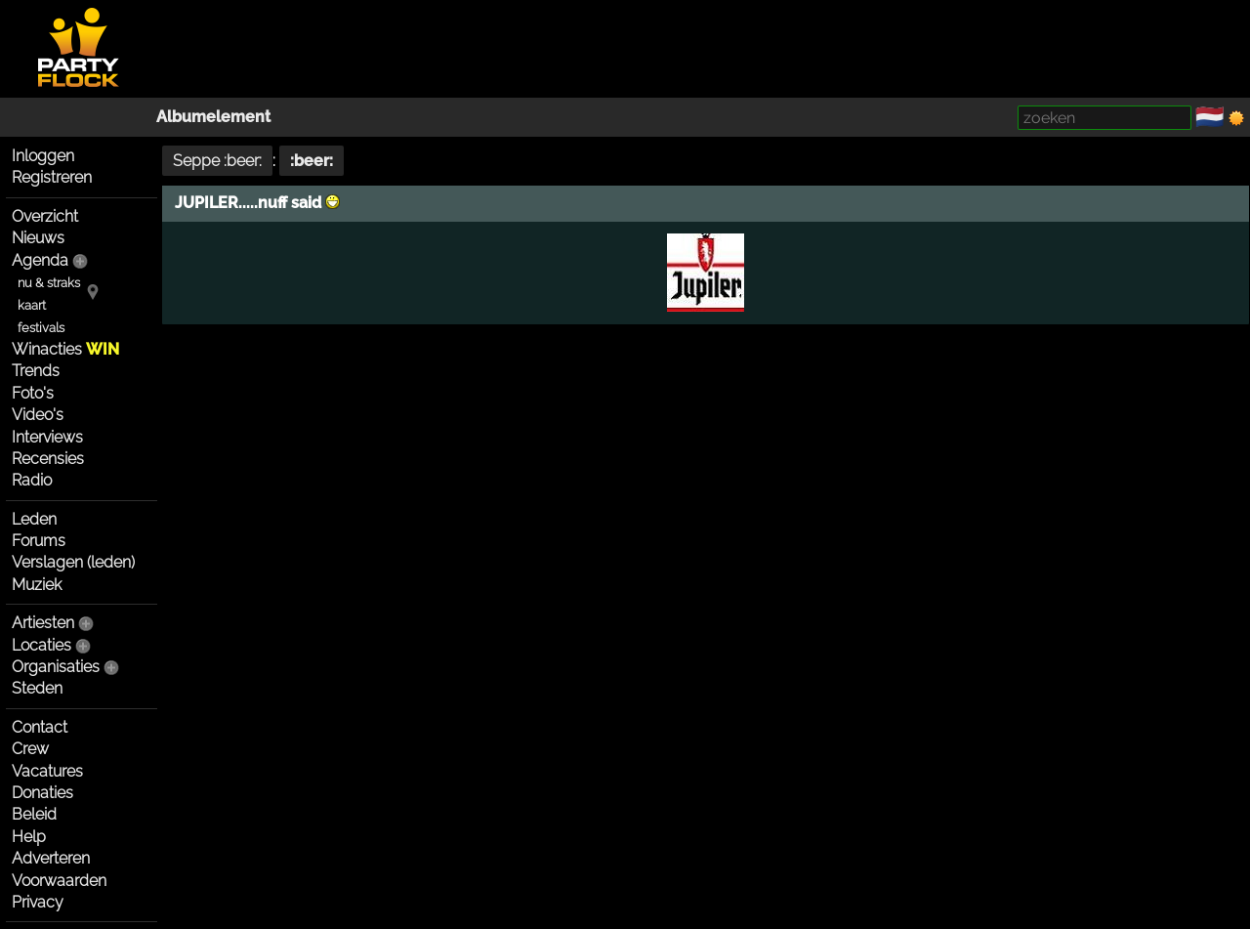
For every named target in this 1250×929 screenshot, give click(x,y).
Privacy (37, 902)
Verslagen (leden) (73, 562)
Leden (34, 519)
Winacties (65, 349)
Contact (39, 727)
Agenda (40, 260)
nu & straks (49, 282)
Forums (38, 540)
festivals (41, 327)
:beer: (311, 160)
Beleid (34, 814)
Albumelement (213, 116)
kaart (32, 305)
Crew (30, 748)
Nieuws (38, 238)
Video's (37, 414)
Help (29, 836)
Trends (36, 370)
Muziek (37, 584)
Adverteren (51, 858)
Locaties (41, 645)
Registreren (52, 177)
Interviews (47, 437)
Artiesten (43, 622)
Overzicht (45, 216)
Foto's (33, 393)
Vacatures (47, 771)
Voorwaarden (59, 880)
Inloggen (43, 156)
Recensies (48, 458)
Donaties (42, 792)
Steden (37, 688)
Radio (32, 480)
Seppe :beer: (217, 160)
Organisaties (56, 666)
